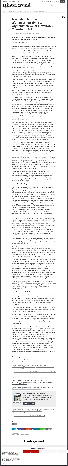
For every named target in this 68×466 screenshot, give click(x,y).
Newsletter (18, 1)
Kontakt (51, 1)
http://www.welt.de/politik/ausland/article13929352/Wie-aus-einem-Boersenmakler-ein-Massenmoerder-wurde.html (33, 361)
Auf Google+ (27, 429)
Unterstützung (56, 1)
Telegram (9, 1)
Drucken (14, 424)
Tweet (14, 429)
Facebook (13, 1)
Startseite (43, 1)
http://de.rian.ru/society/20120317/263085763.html (29, 416)
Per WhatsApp (41, 429)
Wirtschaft (9, 11)
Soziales (20, 11)
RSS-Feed (4, 1)
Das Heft (62, 1)
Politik (4, 11)
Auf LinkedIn (34, 429)
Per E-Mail (49, 429)
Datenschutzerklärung (13, 463)
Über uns (47, 1)
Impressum (20, 463)
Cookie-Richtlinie (5, 463)
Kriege (37, 33)
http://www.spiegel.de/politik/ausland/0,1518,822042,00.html (32, 377)
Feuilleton (26, 11)
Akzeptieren (31, 452)
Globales (15, 11)
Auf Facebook (20, 429)
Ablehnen (48, 452)
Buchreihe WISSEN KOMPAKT (40, 11)
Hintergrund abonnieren (29, 403)
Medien (31, 11)
